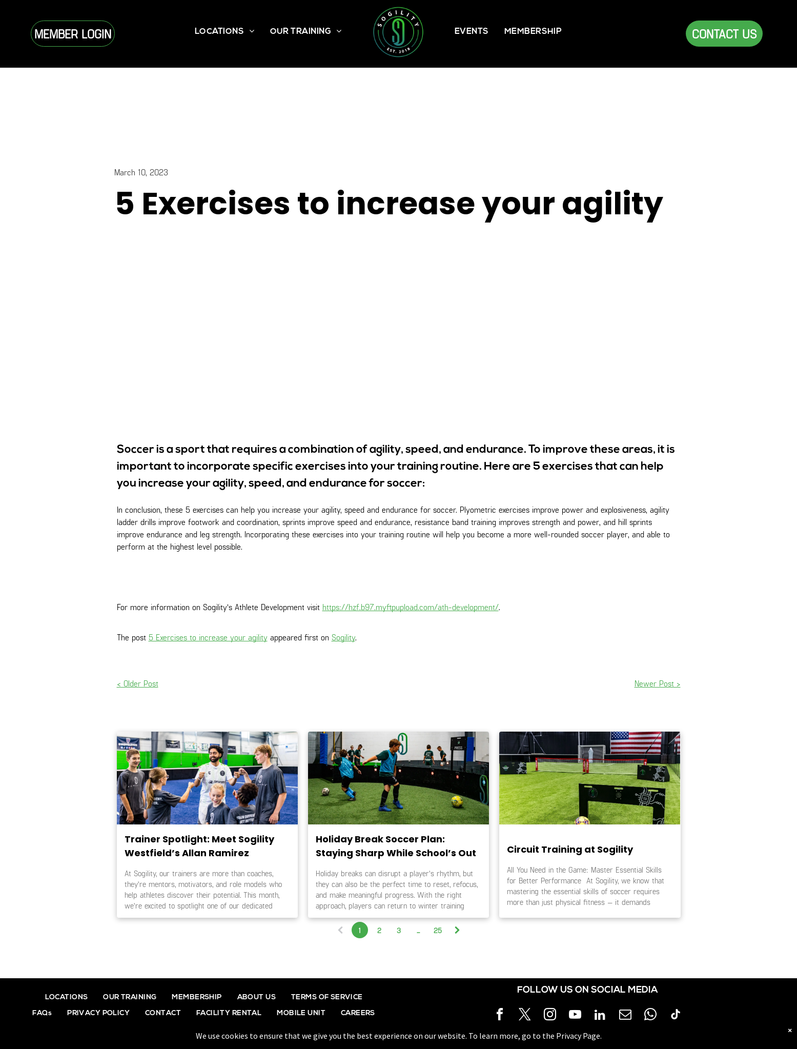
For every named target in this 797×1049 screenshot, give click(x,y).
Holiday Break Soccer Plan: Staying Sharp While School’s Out (396, 846)
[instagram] (550, 1015)
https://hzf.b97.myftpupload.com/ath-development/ (410, 607)
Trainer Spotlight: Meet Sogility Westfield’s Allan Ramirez (199, 846)
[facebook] (499, 1015)
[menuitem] (224, 32)
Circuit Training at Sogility (570, 849)
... (418, 930)
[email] (625, 1015)
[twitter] (525, 1015)
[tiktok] (675, 1015)
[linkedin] (600, 1015)
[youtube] (575, 1015)
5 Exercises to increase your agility (208, 637)
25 (438, 930)
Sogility (343, 637)
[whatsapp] (650, 1015)
